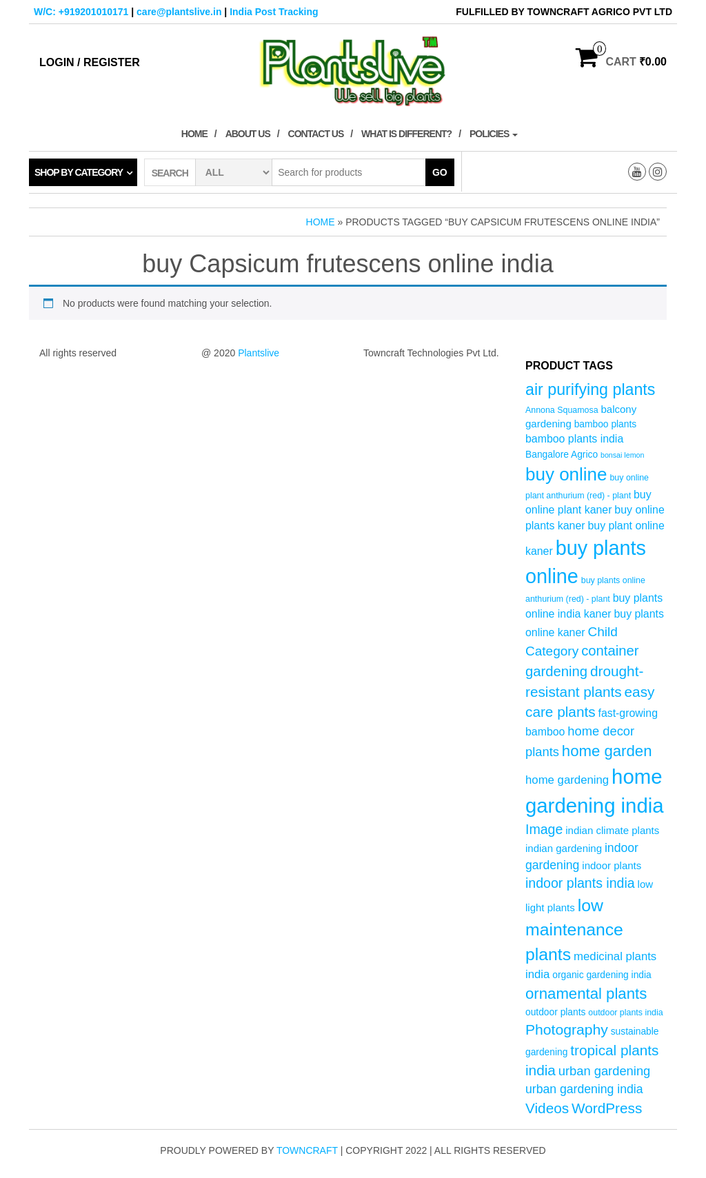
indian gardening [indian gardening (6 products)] (563, 848)
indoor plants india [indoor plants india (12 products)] (580, 883)
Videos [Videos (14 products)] (547, 1108)
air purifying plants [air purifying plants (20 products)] (590, 389)
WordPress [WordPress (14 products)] (607, 1108)
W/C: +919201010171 (81, 11)
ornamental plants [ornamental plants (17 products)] (586, 993)
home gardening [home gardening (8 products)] (567, 779)
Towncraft (307, 1150)
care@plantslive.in (179, 11)
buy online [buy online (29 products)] (566, 474)
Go (439, 172)
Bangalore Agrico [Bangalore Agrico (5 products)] (561, 454)
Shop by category (78, 172)
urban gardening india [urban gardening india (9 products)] (584, 1089)
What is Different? (406, 133)
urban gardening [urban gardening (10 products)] (604, 1071)
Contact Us (316, 133)
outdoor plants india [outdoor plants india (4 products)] (625, 1012)
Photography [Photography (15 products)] (566, 1029)
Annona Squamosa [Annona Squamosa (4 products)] (561, 410)
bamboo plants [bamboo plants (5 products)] (605, 424)
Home (194, 133)
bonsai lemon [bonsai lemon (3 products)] (622, 455)
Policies (494, 133)
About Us (247, 133)
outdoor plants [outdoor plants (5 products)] (555, 1012)
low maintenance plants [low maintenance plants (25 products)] (574, 930)
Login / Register (89, 62)
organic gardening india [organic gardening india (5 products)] (601, 975)
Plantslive (258, 352)
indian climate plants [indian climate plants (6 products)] (612, 830)
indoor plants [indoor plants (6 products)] (611, 865)
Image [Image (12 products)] (544, 829)
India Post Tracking (274, 11)
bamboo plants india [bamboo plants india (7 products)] (574, 439)
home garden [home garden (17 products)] (607, 751)
